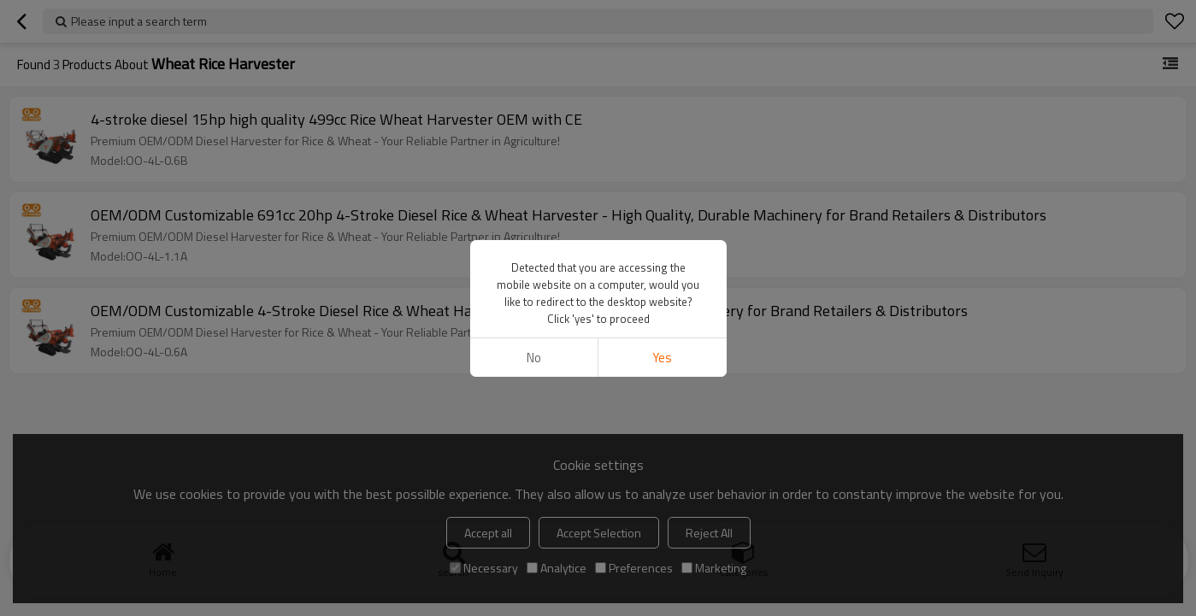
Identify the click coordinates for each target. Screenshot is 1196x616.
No (534, 357)
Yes (662, 357)
